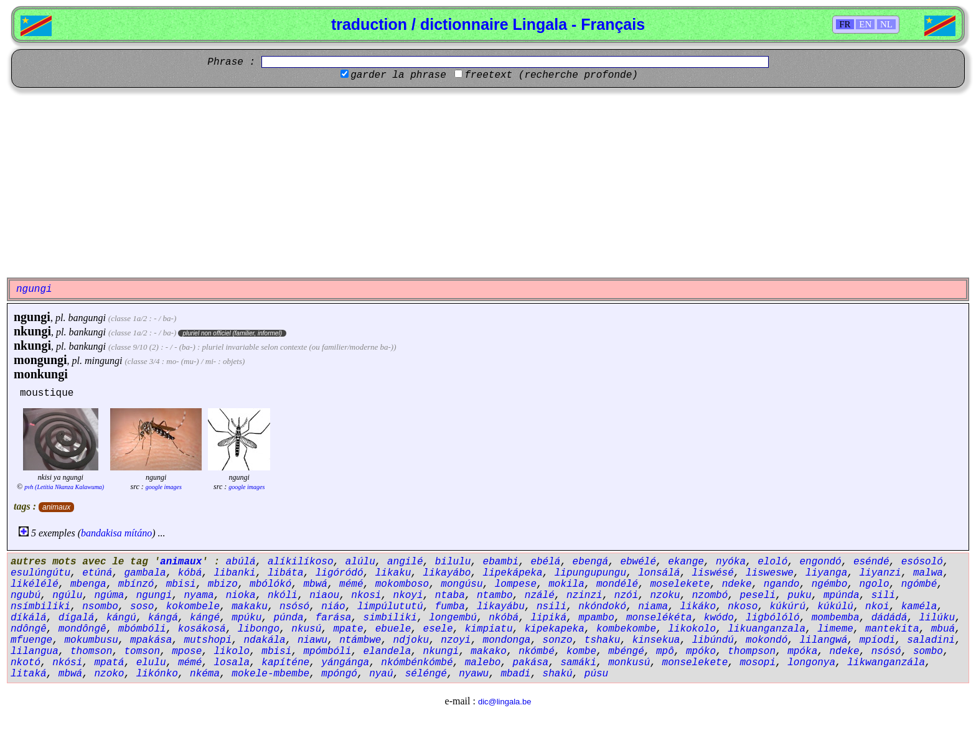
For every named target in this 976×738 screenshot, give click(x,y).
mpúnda (842, 595)
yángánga (345, 662)
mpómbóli (328, 651)
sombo (928, 651)
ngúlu (67, 595)
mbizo (223, 584)
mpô (665, 651)
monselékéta (659, 618)
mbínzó (136, 584)
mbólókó (270, 584)
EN (865, 24)
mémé (351, 584)
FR (844, 24)
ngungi (32, 317)
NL (886, 24)
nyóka (731, 562)
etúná (97, 573)
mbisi (181, 584)
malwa (928, 573)
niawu (312, 640)
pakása (531, 662)
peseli (757, 595)
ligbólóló (772, 618)
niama (653, 606)
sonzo (558, 640)
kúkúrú (787, 606)
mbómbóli (142, 629)
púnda (289, 618)
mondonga (507, 640)
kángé (205, 618)
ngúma (109, 595)
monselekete (695, 662)
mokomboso (402, 584)
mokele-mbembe (270, 674)
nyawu (474, 674)
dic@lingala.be (504, 701)
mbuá (943, 629)
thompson (752, 651)
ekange (686, 562)
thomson (91, 651)
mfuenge (31, 640)
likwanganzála (886, 662)
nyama (199, 595)
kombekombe (626, 629)
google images (164, 486)
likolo (232, 651)
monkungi (41, 374)
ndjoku (411, 640)
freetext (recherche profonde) (550, 75)
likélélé (35, 584)
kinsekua (656, 640)
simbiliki (390, 618)
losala (232, 662)
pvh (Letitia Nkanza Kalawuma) (64, 486)
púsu (596, 674)
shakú (558, 674)
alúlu (360, 562)
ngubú (25, 595)
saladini (931, 640)
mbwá (315, 584)
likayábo (447, 573)
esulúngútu (40, 573)
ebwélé (638, 562)
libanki (234, 573)
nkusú (306, 629)
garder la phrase (398, 75)
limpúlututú (390, 606)
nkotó (25, 662)
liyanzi (880, 573)
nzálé (540, 595)
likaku (393, 573)
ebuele (393, 629)
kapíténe (285, 662)
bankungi (87, 332)
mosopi (757, 662)
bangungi (86, 317)
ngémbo (830, 584)
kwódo (719, 618)
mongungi (40, 360)
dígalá (77, 618)
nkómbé (536, 651)
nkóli (283, 595)
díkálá (29, 618)
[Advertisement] (488, 181)
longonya (811, 662)
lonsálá (659, 573)
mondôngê (82, 629)
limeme (835, 629)
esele (438, 629)
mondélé (617, 584)
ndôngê (29, 629)
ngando (782, 584)
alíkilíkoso (301, 562)
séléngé (426, 674)
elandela (387, 651)
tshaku (602, 640)
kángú (121, 618)
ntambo (495, 595)
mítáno (138, 533)
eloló (772, 562)
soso (142, 606)
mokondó (766, 640)
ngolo (874, 584)
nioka (241, 595)
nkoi (877, 606)
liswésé (713, 573)
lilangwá (823, 640)
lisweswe (770, 573)
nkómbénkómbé (417, 662)
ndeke (737, 584)
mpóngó (339, 674)
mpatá (109, 662)
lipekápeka (513, 573)
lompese (516, 584)
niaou (324, 595)
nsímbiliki (40, 606)
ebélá (545, 562)
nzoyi (456, 640)
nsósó (294, 606)
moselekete (680, 584)
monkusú (629, 662)
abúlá (241, 562)
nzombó (710, 595)
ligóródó (340, 573)
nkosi (366, 595)
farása (334, 618)
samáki (578, 662)
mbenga (88, 584)
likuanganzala (766, 629)
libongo (258, 629)
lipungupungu (590, 573)
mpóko (701, 651)
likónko (157, 674)
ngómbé (919, 584)
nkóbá (503, 618)
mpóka (802, 651)
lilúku (937, 618)
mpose (187, 651)
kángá (163, 618)
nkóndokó (602, 606)
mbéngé (626, 651)
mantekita (892, 629)
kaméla (919, 606)
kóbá (190, 573)
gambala (145, 573)
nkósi (67, 662)
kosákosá (202, 629)
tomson (142, 651)
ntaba (450, 595)
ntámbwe (360, 640)
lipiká (548, 618)
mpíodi (878, 640)
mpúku (246, 618)
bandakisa (101, 533)
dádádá (889, 618)
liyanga (826, 573)
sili (883, 595)
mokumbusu (91, 640)
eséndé (871, 562)
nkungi (32, 331)
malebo (483, 662)
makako (489, 651)
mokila (566, 584)
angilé (405, 562)
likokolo (692, 629)
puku (799, 595)
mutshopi (208, 640)
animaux (56, 507)
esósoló (922, 562)
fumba (450, 606)
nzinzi (584, 595)
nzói (626, 595)
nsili (551, 606)
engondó (820, 562)
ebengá (591, 562)
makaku (250, 606)
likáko (698, 606)
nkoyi (408, 595)
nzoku (665, 595)
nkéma (205, 674)
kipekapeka (554, 629)
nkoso (743, 606)
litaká (29, 674)
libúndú (713, 640)
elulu (151, 662)
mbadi (515, 674)
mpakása (151, 640)
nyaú (381, 674)
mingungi (103, 360)
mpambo (596, 618)
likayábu (501, 606)
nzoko (109, 674)
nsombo (100, 606)
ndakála (264, 640)
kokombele (193, 606)
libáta (286, 573)
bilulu (453, 562)
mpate (349, 629)
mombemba (836, 618)
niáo (333, 606)
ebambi (501, 562)
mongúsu (461, 584)
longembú (453, 618)
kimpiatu (489, 629)
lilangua (35, 651)
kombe (581, 651)
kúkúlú (835, 606)
